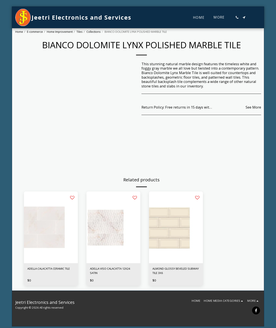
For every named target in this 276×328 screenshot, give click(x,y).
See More (253, 107)
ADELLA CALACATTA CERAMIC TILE (44, 272)
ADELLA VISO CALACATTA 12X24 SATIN (111, 272)
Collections (93, 32)
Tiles (80, 32)
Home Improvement (60, 32)
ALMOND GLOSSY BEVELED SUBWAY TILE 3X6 (174, 272)
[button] (237, 17)
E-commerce (35, 32)
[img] (51, 227)
